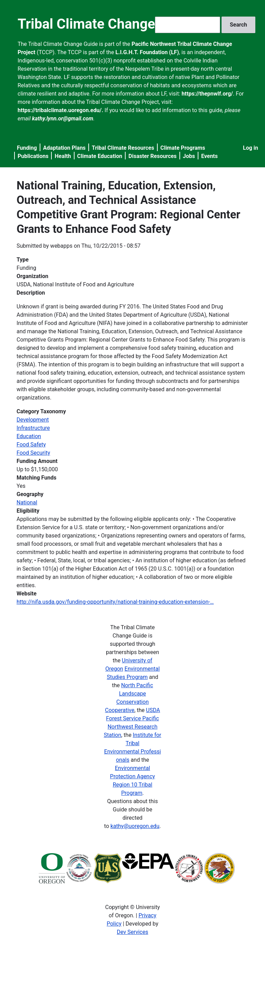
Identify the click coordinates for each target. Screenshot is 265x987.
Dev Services (132, 932)
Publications (33, 156)
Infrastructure (33, 428)
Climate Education (99, 156)
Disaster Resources (152, 156)
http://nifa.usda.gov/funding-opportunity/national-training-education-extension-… (115, 602)
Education (29, 436)
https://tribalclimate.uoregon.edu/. (60, 110)
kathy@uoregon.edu (134, 826)
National (27, 502)
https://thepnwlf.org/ (207, 93)
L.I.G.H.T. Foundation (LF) (147, 52)
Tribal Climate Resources (123, 148)
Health (63, 156)
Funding (27, 148)
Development (33, 419)
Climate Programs (182, 148)
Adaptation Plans (64, 148)
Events (209, 156)
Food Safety (31, 444)
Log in (250, 148)
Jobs (189, 156)
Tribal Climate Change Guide (106, 24)
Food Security (33, 453)
